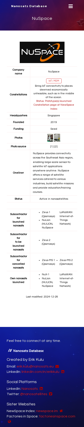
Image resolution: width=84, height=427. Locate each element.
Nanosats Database (29, 6)
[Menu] (70, 6)
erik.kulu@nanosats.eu (35, 366)
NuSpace (42, 18)
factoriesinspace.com (57, 416)
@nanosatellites (33, 394)
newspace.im (47, 411)
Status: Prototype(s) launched (53, 101)
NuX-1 (46, 274)
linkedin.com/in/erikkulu (40, 372)
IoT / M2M (54, 81)
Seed (53, 128)
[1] (52, 146)
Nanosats (30, 388)
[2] (56, 146)
